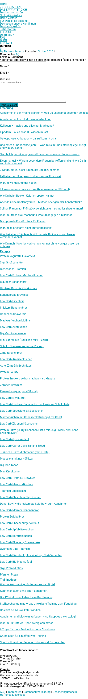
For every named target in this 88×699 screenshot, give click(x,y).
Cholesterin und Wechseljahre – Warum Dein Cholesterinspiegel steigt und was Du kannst (43, 146)
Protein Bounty (9, 372)
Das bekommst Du (11, 12)
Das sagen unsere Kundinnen (18, 23)
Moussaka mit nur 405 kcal (16, 458)
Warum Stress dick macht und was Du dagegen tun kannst (36, 215)
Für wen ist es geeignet (14, 20)
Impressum (14, 692)
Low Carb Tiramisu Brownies (17, 478)
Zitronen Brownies (11, 385)
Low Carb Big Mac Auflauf (16, 561)
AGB (2, 692)
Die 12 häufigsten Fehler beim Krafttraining (26, 597)
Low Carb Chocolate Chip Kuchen (20, 497)
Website (5, 79)
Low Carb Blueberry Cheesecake (20, 542)
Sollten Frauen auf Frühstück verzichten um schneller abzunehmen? (41, 208)
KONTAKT (6, 43)
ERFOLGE (6, 32)
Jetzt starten (8, 29)
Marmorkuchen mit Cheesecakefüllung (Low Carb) (31, 417)
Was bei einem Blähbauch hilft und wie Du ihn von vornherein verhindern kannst (37, 236)
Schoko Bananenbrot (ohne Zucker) (22, 346)
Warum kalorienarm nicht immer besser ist (26, 228)
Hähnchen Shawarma (13, 314)
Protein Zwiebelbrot (12, 516)
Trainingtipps (8, 579)
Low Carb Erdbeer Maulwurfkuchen (21, 275)
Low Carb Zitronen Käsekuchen (19, 423)
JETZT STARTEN (10, 7)
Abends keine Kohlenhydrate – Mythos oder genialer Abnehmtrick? (41, 202)
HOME (4, 4)
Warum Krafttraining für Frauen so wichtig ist (27, 584)
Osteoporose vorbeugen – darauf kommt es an (28, 138)
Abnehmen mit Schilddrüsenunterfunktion (25, 119)
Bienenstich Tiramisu (13, 269)
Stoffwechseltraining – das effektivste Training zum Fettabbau (38, 603)
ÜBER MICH (7, 34)
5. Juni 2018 (45, 51)
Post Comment (9, 105)
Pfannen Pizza (9, 574)
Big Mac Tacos (9, 465)
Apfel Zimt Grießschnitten (16, 365)
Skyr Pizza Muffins (11, 568)
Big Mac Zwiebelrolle (13, 333)
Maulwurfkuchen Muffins (15, 320)
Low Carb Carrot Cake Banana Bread (22, 445)
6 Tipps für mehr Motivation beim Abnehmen (27, 629)
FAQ (2, 37)
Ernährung (6, 108)
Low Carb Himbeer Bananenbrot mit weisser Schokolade (34, 404)
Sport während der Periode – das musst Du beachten (32, 642)
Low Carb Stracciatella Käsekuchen (21, 410)
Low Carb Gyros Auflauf (14, 439)
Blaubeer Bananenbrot (13, 282)
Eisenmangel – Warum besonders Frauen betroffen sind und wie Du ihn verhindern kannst (43, 162)
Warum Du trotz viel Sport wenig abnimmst (26, 623)
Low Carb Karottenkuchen (16, 536)
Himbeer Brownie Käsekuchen (18, 288)
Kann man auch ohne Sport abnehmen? (24, 590)
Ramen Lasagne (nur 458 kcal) (18, 391)
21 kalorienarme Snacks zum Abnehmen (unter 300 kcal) (35, 189)
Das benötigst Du (10, 26)
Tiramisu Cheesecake (13, 491)
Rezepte (5, 251)
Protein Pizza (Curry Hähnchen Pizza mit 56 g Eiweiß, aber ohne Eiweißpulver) (39, 431)
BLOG (3, 40)
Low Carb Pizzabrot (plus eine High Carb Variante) (31, 555)
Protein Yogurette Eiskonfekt (17, 256)
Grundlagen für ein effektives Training (23, 636)
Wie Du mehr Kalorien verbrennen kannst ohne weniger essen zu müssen (39, 245)
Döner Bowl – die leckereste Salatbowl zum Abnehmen (33, 503)
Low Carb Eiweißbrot (13, 398)
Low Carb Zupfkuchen (13, 327)
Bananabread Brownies (14, 294)
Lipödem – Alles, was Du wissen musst (24, 132)
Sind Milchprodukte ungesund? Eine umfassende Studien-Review (39, 154)
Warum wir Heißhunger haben (18, 182)
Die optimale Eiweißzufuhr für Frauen (22, 221)
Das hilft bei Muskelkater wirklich (20, 610)
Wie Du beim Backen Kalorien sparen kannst (27, 195)
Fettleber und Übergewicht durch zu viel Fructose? (30, 176)
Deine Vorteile (8, 18)
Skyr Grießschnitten (12, 262)
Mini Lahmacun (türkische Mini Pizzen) (24, 340)
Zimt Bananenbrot (11, 352)
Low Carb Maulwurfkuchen (16, 484)
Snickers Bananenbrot (13, 307)
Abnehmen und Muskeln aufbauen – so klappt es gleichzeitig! (38, 616)
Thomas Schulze (14, 51)
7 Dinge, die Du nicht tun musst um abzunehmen (30, 170)
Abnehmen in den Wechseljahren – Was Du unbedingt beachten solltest (44, 112)
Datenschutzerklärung (37, 692)
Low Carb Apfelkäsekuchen (16, 529)
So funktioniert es (11, 15)
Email (4, 72)
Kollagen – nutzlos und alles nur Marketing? (27, 125)
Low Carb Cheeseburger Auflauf (19, 523)
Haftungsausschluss (12, 694)
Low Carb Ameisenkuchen (16, 359)
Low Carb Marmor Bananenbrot (19, 510)
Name (4, 66)
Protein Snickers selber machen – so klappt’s (27, 378)
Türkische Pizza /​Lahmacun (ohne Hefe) (24, 452)
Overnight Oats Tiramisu (15, 548)
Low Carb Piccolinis (12, 301)
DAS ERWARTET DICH (14, 9)
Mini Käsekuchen (10, 471)
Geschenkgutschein (65, 692)
